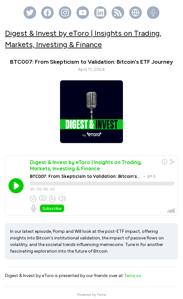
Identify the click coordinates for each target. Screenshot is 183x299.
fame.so (133, 272)
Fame (101, 291)
